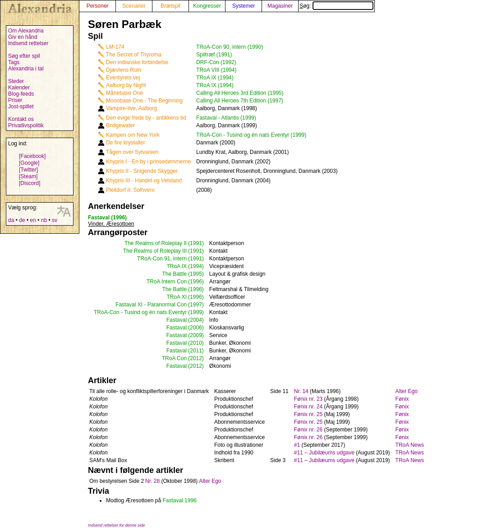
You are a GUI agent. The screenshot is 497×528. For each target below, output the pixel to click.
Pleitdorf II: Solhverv (130, 190)
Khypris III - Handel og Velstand (144, 180)
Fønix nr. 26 (308, 429)
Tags (13, 62)
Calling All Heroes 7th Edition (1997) (239, 100)
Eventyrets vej (123, 77)
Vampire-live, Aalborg (131, 108)
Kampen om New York (133, 135)
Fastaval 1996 (179, 500)
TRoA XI (176, 297)
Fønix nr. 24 (308, 406)
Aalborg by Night (126, 85)
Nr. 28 (152, 481)
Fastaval (176, 320)
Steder (16, 81)
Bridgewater (120, 125)
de (22, 220)
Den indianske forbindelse (137, 62)
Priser (15, 100)
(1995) (196, 274)
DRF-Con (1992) (216, 62)
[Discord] (29, 183)
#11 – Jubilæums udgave (324, 452)
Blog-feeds (21, 94)
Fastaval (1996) (107, 217)
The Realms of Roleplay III (155, 251)
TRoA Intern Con (167, 281)
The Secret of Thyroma (133, 54)
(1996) (196, 281)
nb (44, 220)
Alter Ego (407, 391)
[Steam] (28, 176)
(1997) (196, 304)
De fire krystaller (125, 142)
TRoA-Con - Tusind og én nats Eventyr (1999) (251, 135)
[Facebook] (32, 156)
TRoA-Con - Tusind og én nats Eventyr (140, 312)
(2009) (196, 335)
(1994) (196, 266)
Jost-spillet (21, 106)
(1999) (196, 312)
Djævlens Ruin (123, 70)
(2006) (196, 327)
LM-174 (115, 47)
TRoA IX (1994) (215, 77)
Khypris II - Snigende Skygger (142, 171)
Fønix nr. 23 (308, 399)
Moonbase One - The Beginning (144, 100)
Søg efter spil (24, 56)
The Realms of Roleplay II (155, 243)
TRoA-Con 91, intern (162, 258)
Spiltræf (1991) (214, 54)
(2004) (196, 320)
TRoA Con (174, 358)
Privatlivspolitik (26, 125)
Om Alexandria (26, 31)
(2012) (196, 358)
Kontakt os (21, 119)
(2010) (196, 343)
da (11, 220)
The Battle (174, 274)
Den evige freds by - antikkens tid (146, 118)
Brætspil (170, 6)
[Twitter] (28, 170)
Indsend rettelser (28, 43)
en (33, 220)
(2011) (196, 350)
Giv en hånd (22, 37)
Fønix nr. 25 (308, 414)
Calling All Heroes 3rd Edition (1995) (239, 93)
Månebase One (124, 93)
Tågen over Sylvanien (132, 152)
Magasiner (280, 6)
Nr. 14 (301, 391)
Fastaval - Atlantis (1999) (226, 118)
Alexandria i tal (26, 68)
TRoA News (410, 445)
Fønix (402, 399)
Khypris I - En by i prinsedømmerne (148, 161)
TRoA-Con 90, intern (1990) (229, 47)
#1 (297, 445)
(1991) (196, 243)
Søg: (336, 6)
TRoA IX (176, 266)
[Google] (29, 163)
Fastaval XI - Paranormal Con (151, 304)
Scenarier (133, 6)
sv (54, 220)
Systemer (243, 6)
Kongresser (207, 6)
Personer (98, 6)
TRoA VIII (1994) (216, 70)
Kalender (19, 87)
